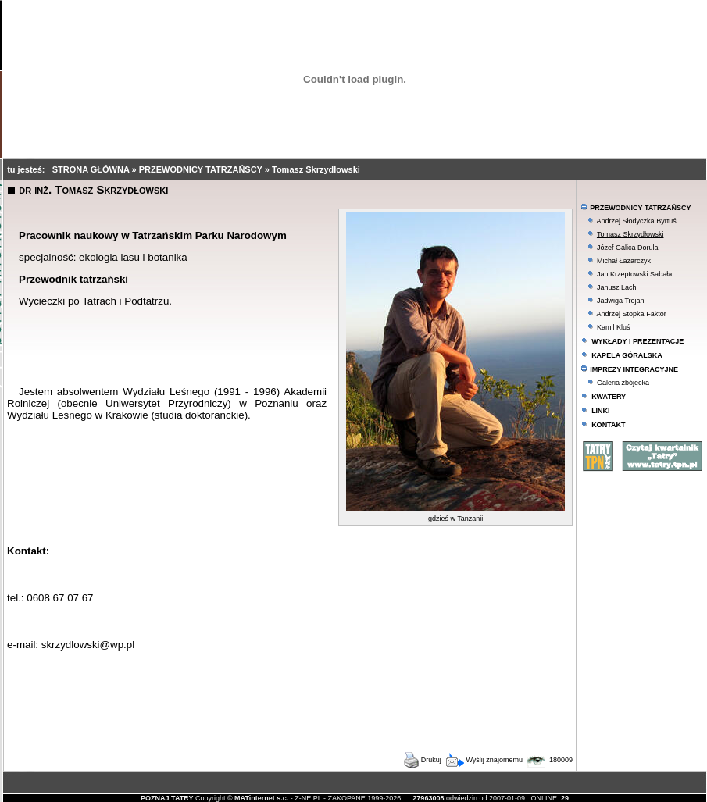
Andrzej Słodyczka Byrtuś (637, 221)
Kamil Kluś (613, 327)
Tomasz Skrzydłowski (316, 169)
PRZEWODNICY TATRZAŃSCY (202, 169)
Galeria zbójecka (623, 383)
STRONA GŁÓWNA (92, 169)
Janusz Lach (617, 287)
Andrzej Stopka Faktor (631, 314)
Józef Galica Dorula (628, 247)
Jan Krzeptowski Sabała (634, 274)
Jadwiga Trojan (621, 301)
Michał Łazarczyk (624, 261)
